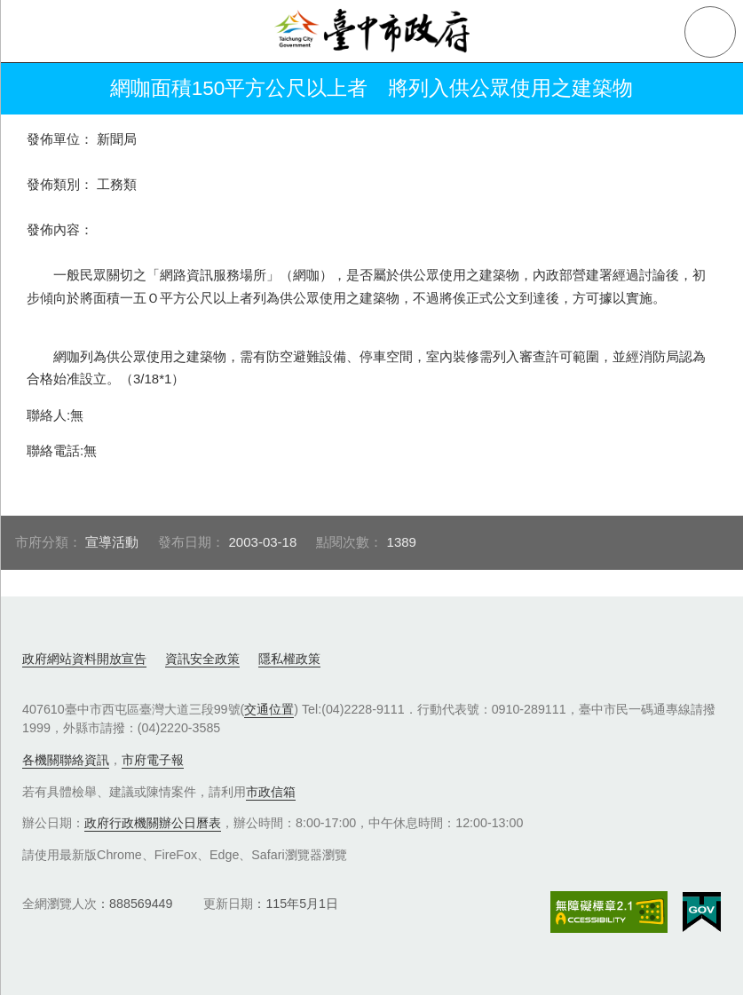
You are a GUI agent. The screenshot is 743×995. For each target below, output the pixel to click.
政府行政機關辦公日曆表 (152, 823)
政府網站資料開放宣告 (84, 658)
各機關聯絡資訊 (65, 760)
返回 (37, 89)
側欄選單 (32, 32)
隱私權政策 (289, 658)
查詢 (710, 32)
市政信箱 (271, 792)
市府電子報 (153, 760)
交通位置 (269, 709)
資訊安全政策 (202, 658)
